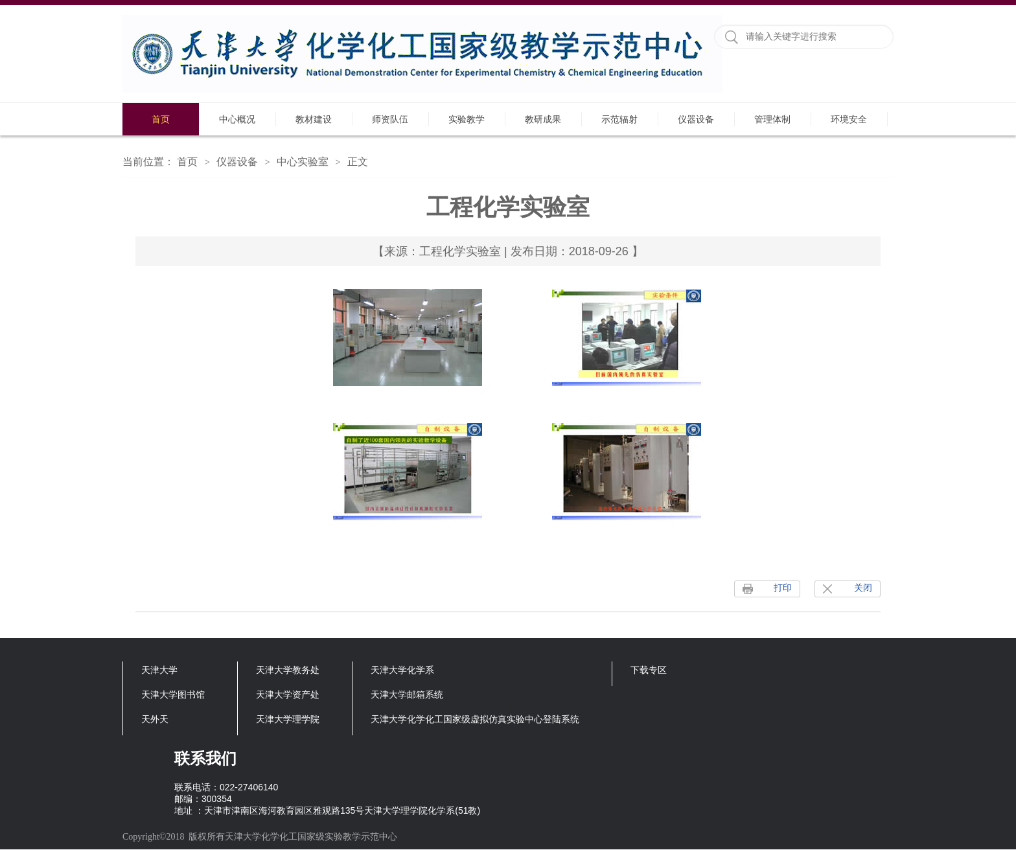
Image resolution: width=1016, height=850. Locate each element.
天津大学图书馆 (173, 694)
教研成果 (543, 119)
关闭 (863, 588)
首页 (161, 119)
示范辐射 (619, 119)
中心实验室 (303, 161)
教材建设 (313, 119)
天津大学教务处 (287, 670)
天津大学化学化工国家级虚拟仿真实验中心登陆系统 (475, 719)
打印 (783, 588)
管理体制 (772, 119)
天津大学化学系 (402, 670)
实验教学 (466, 119)
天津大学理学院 (287, 719)
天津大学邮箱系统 (407, 694)
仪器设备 (696, 119)
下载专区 (648, 670)
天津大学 (159, 670)
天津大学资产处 (287, 694)
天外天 (154, 719)
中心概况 (237, 119)
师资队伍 (390, 119)
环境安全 (849, 119)
